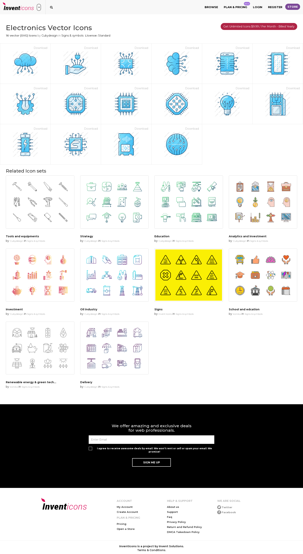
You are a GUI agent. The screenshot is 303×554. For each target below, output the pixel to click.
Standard (104, 35)
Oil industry (88, 309)
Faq (169, 516)
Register (275, 7)
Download (40, 48)
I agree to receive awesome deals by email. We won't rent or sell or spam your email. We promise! (154, 450)
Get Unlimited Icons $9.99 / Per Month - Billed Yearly (258, 26)
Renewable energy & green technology (35, 382)
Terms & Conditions (151, 550)
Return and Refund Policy (184, 526)
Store (293, 7)
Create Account (127, 511)
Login (257, 7)
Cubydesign (50, 35)
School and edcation (244, 309)
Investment (14, 309)
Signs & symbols (72, 35)
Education (161, 236)
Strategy (86, 236)
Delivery (86, 382)
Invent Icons (165, 313)
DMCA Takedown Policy (183, 532)
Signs (158, 309)
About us (173, 506)
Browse (211, 7)
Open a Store (126, 528)
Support (172, 511)
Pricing (121, 523)
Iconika (237, 313)
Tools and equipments (22, 236)
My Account (125, 506)
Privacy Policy (176, 521)
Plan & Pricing (237, 5)
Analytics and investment (247, 236)
